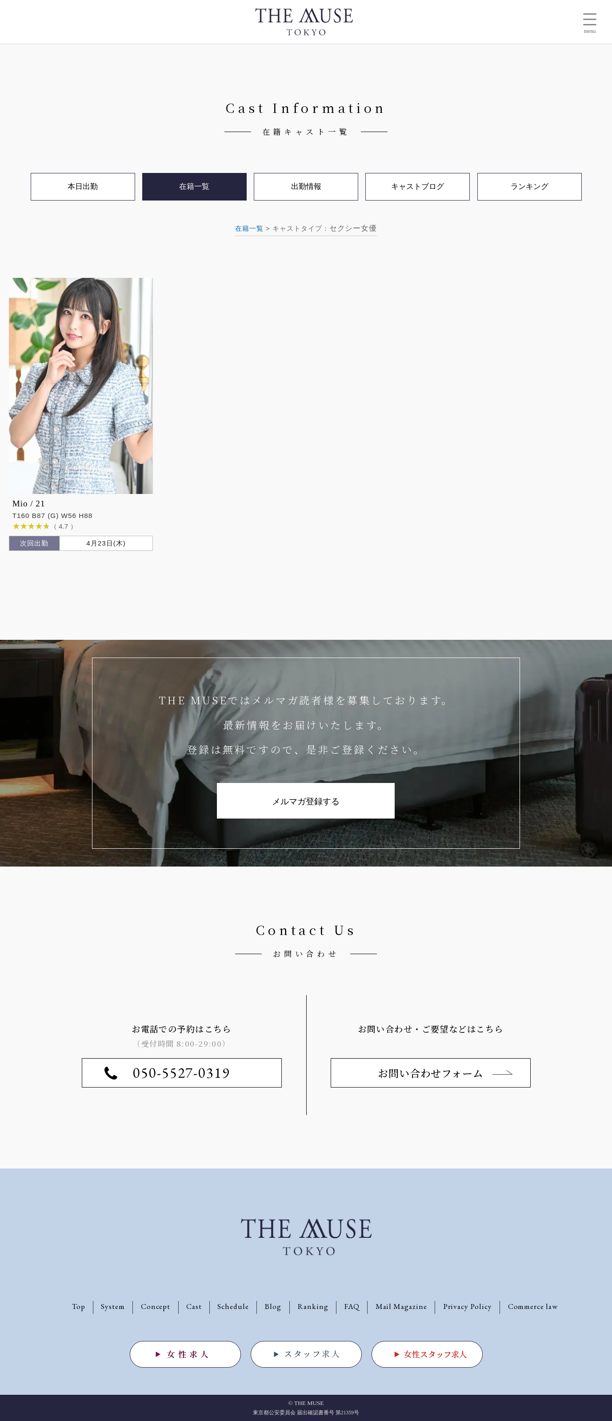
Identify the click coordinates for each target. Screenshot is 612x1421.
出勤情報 (306, 186)
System (113, 1306)
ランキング (529, 186)
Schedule (233, 1306)
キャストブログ (417, 186)
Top (78, 1306)
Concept (156, 1306)
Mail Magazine (401, 1306)
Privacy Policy (467, 1306)
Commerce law (533, 1306)
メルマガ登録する (306, 801)
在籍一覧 (249, 228)
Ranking (312, 1306)
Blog (272, 1306)
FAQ (352, 1306)
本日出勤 (83, 186)
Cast (194, 1306)
